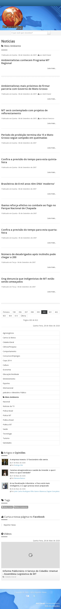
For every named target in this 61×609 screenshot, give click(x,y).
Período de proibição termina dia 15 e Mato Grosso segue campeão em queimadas (27, 136)
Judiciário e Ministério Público (14, 392)
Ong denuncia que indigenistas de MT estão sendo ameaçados (27, 280)
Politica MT (7, 424)
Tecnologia (7, 433)
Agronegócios (8, 333)
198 (14, 312)
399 (38, 312)
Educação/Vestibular (11, 374)
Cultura (6, 365)
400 (44, 312)
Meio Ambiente (11, 397)
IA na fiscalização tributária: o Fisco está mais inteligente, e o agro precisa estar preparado (30, 484)
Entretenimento (9, 379)
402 (56, 312)
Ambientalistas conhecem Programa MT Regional (25, 61)
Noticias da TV (8, 406)
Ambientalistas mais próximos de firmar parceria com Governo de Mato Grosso (25, 87)
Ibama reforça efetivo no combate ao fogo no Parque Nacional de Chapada (28, 207)
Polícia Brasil (8, 411)
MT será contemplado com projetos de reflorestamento (24, 112)
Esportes (6, 383)
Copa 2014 (7, 360)
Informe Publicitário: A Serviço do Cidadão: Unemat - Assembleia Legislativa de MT (30, 572)
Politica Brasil (8, 420)
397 (26, 312)
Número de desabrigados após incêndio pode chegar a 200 (28, 256)
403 (4, 316)
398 (32, 312)
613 (16, 316)
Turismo (6, 438)
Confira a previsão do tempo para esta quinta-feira (29, 161)
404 (10, 316)
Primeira (6, 312)
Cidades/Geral (8, 342)
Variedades (7, 443)
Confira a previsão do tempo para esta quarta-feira (29, 231)
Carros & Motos (9, 337)
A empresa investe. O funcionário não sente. (29, 459)
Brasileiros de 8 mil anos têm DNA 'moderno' (28, 183)
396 (20, 312)
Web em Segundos (52, 606)
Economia (7, 369)
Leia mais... (51, 68)
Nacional (6, 401)
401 (50, 312)
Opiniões (13, 452)
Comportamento (9, 351)
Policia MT (7, 415)
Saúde (5, 429)
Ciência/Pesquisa (9, 347)
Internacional (8, 388)
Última (23, 316)
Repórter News (10, 525)
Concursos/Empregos (11, 356)
